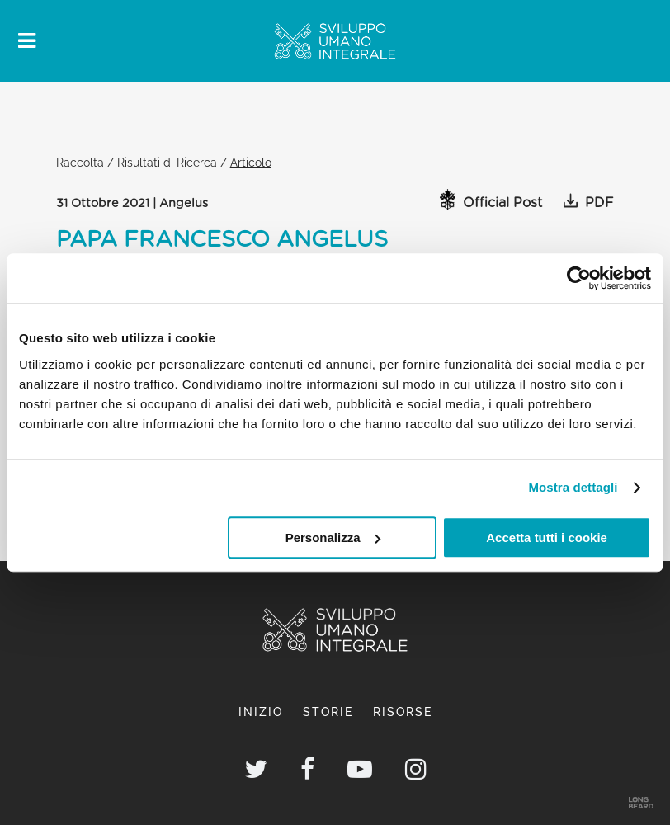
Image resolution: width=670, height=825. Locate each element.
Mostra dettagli (572, 487)
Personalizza (332, 537)
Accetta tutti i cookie (546, 537)
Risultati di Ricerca (167, 162)
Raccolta (80, 162)
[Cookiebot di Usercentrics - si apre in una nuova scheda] (579, 278)
